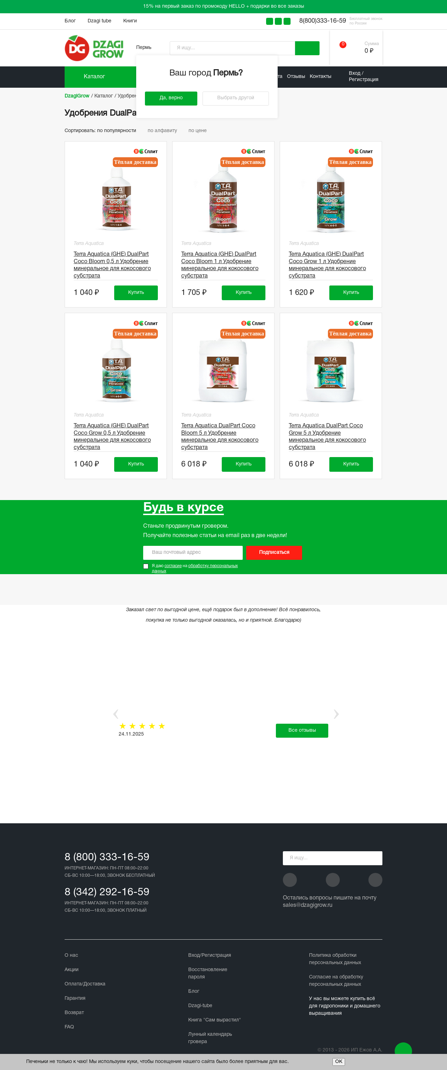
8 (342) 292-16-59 (107, 892)
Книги (130, 21)
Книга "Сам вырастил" (214, 1020)
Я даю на (195, 568)
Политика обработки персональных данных (335, 959)
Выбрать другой (235, 98)
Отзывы (296, 76)
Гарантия (75, 998)
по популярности (119, 131)
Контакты (320, 76)
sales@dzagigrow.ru (307, 905)
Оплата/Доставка (85, 984)
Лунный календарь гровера (210, 1038)
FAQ (69, 1027)
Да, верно (171, 98)
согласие (173, 566)
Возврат (74, 1013)
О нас (71, 955)
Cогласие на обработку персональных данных (336, 981)
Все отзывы (302, 730)
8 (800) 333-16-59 (107, 857)
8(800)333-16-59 (322, 21)
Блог (70, 21)
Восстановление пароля (207, 973)
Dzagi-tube (200, 1006)
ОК (338, 1062)
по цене (200, 131)
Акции (72, 970)
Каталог (94, 76)
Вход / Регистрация (364, 76)
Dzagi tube (99, 21)
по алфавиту (165, 131)
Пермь (143, 47)
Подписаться (274, 552)
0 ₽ (369, 51)
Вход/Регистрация (209, 955)
